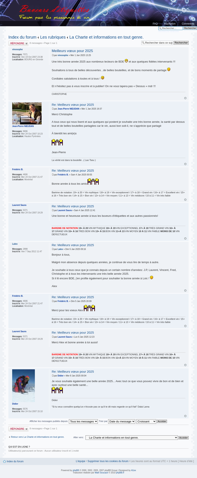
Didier (60, 376)
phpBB (76, 470)
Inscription (170, 23)
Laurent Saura (65, 210)
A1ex (133, 470)
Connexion (188, 23)
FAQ (155, 23)
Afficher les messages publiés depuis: (64, 421)
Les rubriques (53, 37)
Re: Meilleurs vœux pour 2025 (73, 104)
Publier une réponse (18, 43)
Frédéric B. (63, 175)
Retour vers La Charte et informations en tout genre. (37, 437)
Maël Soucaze (101, 472)
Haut (185, 98)
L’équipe (80, 461)
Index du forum (22, 37)
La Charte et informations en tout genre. (106, 37)
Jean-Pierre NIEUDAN (68, 109)
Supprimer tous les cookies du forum (108, 461)
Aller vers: (79, 437)
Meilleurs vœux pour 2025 (72, 51)
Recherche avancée (168, 31)
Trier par (117, 421)
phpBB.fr (120, 472)
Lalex (60, 249)
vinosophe (63, 55)
